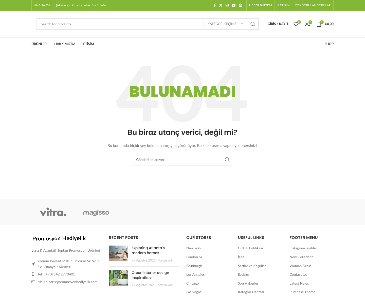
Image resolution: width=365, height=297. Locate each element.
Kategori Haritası (251, 292)
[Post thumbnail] (118, 254)
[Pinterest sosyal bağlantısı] (240, 5)
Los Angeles (195, 274)
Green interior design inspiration (150, 275)
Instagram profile (302, 248)
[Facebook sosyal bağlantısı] (214, 5)
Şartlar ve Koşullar (252, 266)
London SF (194, 257)
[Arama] (147, 24)
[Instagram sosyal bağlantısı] (227, 5)
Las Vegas (193, 292)
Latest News (299, 283)
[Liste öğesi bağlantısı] (66, 274)
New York (193, 248)
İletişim (243, 274)
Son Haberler (248, 283)
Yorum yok (165, 260)
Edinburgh (194, 266)
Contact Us (298, 274)
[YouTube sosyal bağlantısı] (233, 5)
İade (241, 257)
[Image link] (59, 238)
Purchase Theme (302, 292)
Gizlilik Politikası (250, 248)
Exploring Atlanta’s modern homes (148, 250)
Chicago (192, 283)
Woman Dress (300, 266)
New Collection (301, 257)
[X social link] (220, 5)
